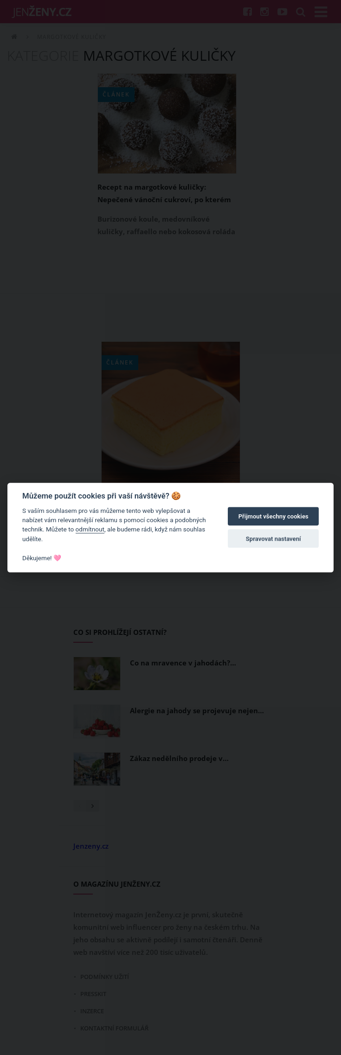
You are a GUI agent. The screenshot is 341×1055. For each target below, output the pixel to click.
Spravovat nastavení (273, 539)
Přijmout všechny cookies (273, 516)
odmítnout (90, 529)
